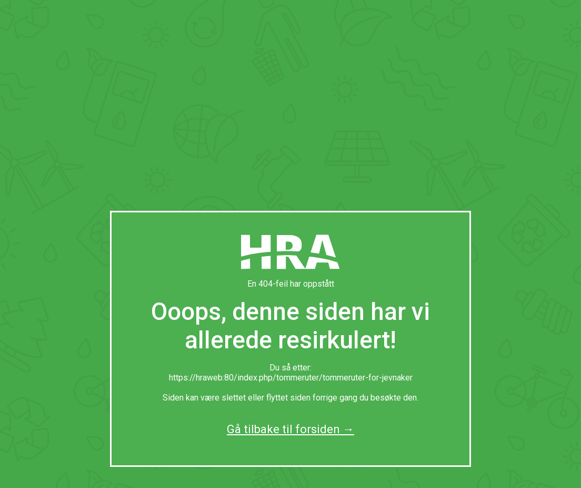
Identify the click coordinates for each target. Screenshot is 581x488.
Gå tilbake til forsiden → (290, 429)
